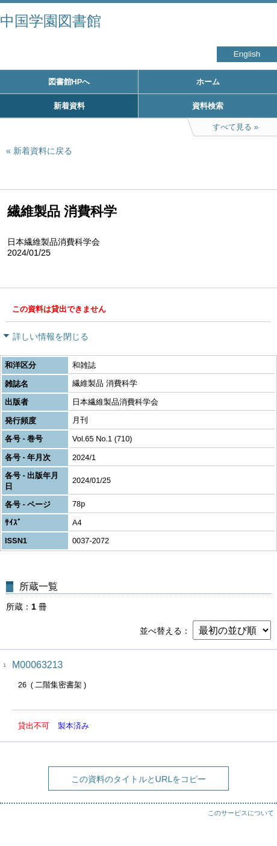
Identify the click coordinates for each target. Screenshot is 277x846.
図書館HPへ (69, 81)
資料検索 (207, 105)
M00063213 (37, 665)
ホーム (208, 81)
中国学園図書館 (50, 21)
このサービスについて (241, 812)
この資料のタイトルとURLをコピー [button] (139, 779)
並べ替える (161, 631)
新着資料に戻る (42, 151)
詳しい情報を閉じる (51, 336)
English (247, 53)
